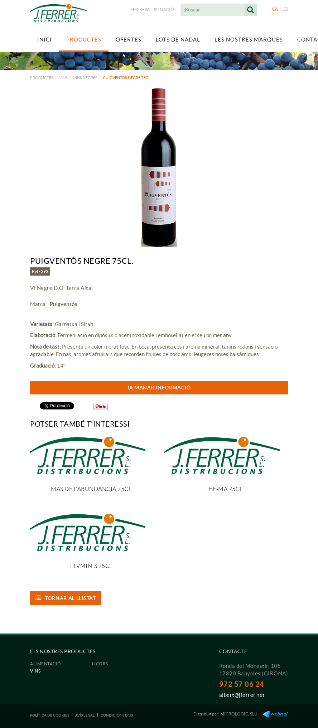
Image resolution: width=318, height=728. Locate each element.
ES (285, 9)
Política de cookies (49, 715)
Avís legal (85, 715)
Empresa (140, 9)
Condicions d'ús (117, 715)
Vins (63, 78)
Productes (41, 78)
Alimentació (45, 663)
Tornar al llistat (65, 598)
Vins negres (85, 78)
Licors (100, 663)
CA (275, 9)
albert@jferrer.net (242, 695)
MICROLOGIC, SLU (238, 714)
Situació (164, 9)
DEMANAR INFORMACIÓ (159, 387)
